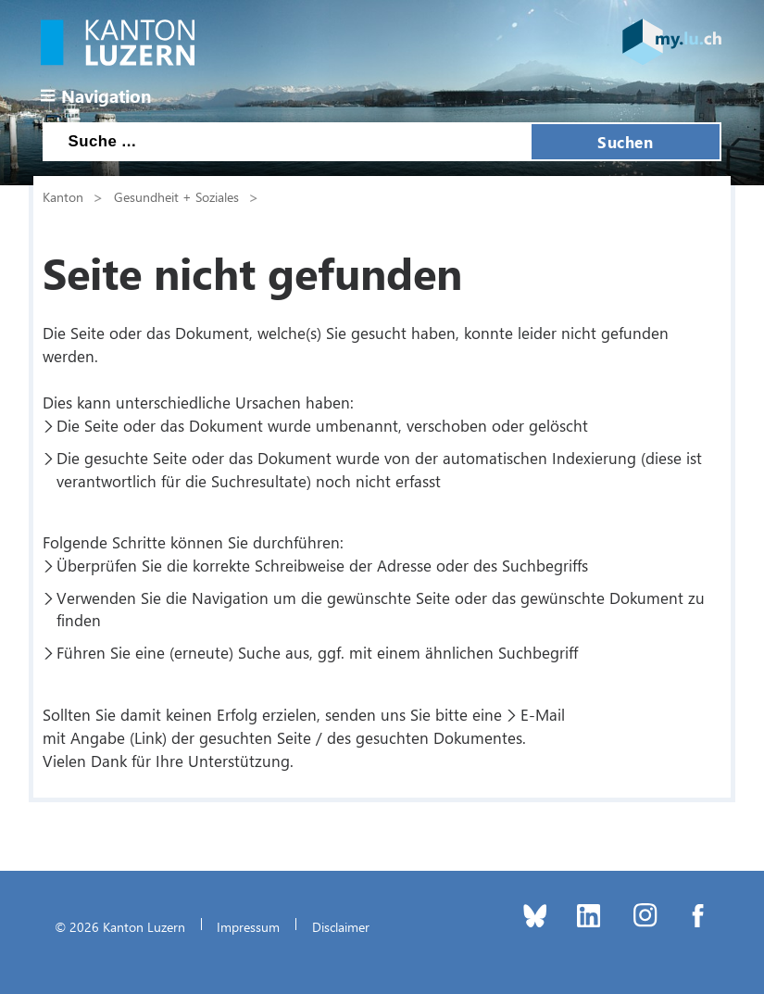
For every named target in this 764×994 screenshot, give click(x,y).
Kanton (63, 196)
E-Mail (542, 714)
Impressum (248, 926)
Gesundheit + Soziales (176, 196)
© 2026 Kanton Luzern (120, 926)
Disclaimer (340, 926)
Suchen (625, 142)
